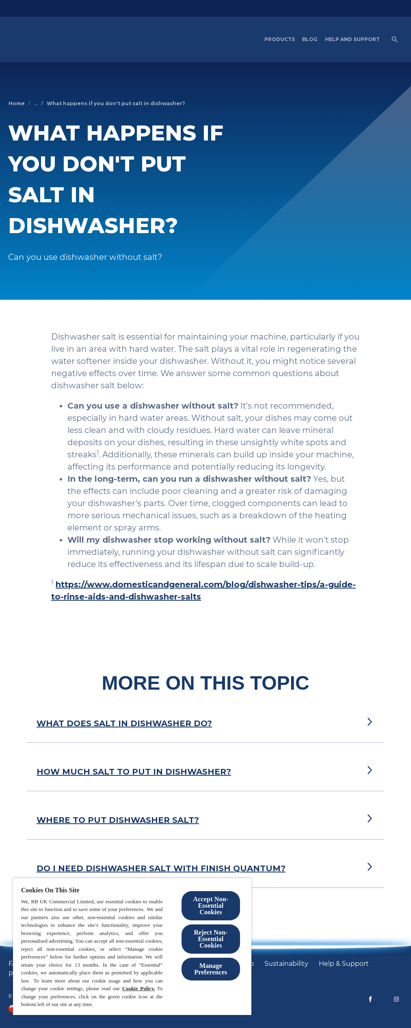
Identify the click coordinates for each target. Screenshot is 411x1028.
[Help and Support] (352, 39)
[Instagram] (396, 999)
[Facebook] (370, 999)
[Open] (395, 39)
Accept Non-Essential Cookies (211, 905)
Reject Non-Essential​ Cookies (210, 939)
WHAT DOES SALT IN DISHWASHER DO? (124, 723)
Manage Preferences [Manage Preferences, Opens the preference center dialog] (210, 969)
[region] (132, 946)
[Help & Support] (343, 964)
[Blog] (310, 39)
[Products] (279, 39)
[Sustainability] (286, 964)
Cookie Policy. (138, 988)
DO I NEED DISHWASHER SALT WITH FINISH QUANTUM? (161, 868)
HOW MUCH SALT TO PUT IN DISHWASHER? (134, 772)
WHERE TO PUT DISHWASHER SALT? (118, 820)
